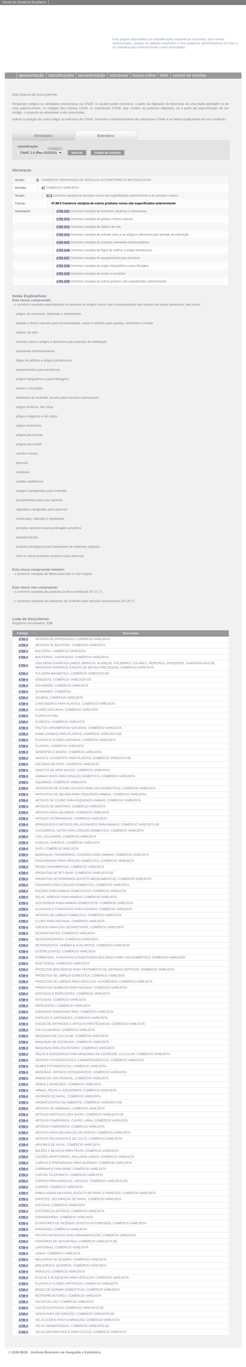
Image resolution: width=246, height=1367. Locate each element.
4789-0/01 (63, 211)
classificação (28, 146)
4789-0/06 (63, 250)
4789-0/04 (63, 234)
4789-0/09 (63, 273)
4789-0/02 (63, 219)
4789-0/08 (63, 266)
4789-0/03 (63, 227)
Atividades (43, 135)
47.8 (49, 195)
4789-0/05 (63, 242)
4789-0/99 (63, 281)
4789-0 (23, 639)
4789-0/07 (63, 258)
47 (43, 188)
